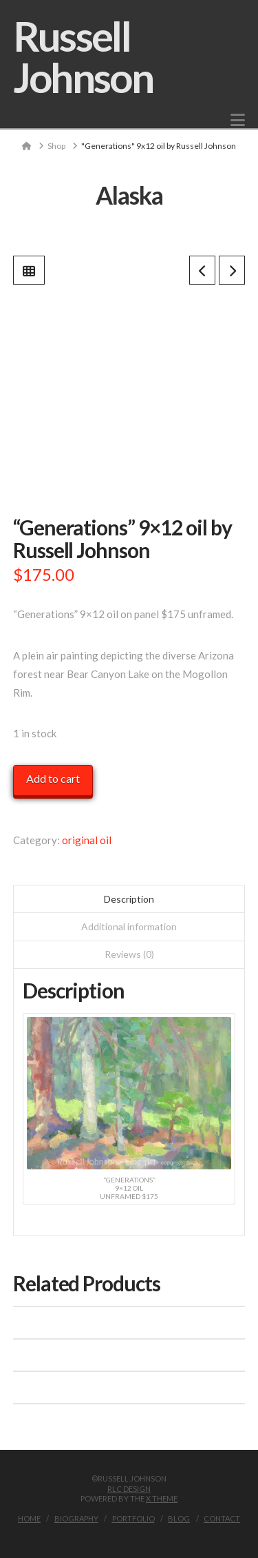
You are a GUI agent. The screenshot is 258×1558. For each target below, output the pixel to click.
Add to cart (53, 778)
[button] (237, 120)
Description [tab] (129, 899)
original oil (86, 840)
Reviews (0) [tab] (129, 954)
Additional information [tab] (129, 926)
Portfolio (133, 1518)
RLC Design (129, 1488)
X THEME (162, 1498)
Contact (222, 1518)
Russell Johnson (83, 56)
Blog (179, 1518)
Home (29, 1518)
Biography (76, 1518)
